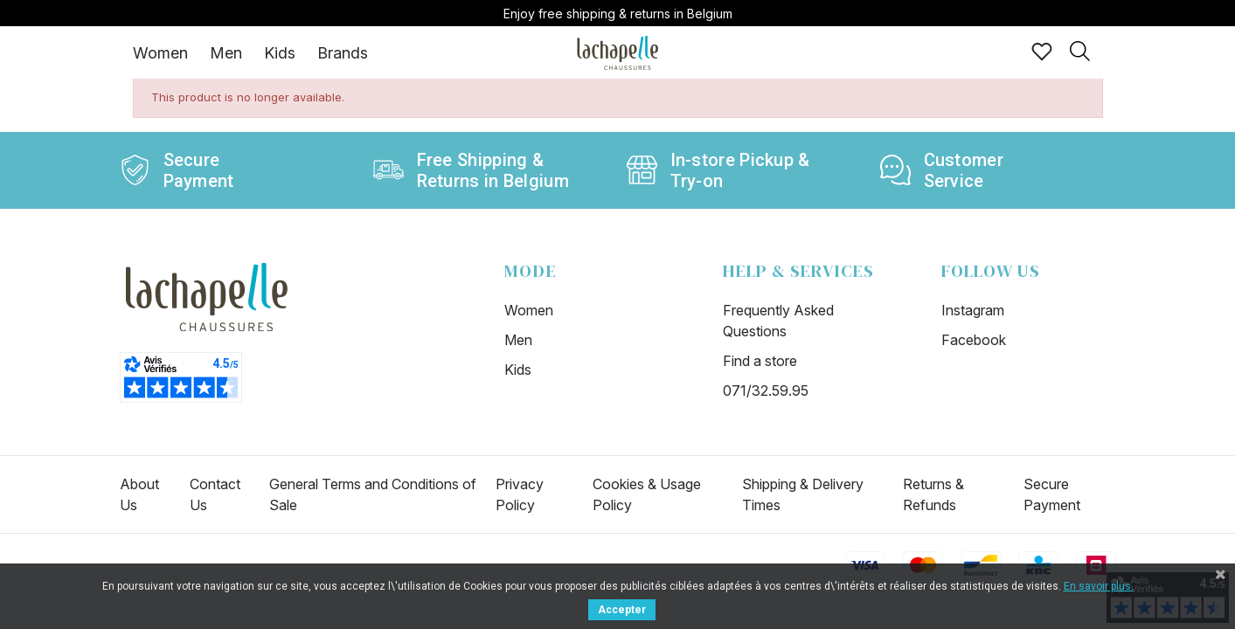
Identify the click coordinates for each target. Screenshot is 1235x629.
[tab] (160, 52)
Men (226, 53)
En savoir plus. (1099, 586)
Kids (279, 53)
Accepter (622, 610)
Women (160, 53)
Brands (342, 53)
